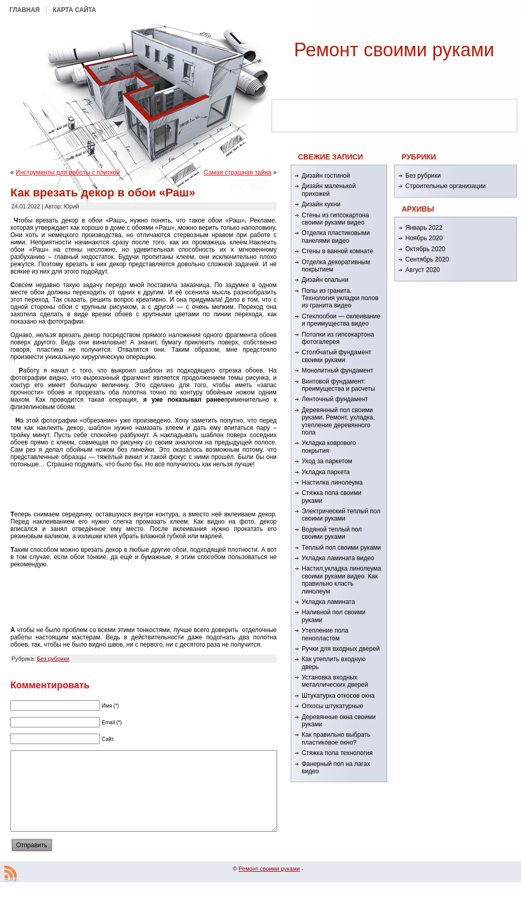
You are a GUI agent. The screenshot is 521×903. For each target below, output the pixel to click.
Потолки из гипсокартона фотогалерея (338, 338)
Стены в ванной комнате (337, 251)
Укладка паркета (326, 472)
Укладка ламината (328, 601)
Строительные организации (445, 186)
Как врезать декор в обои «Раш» (102, 192)
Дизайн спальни (325, 279)
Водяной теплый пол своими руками (332, 533)
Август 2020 (422, 270)
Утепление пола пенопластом (325, 634)
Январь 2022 (423, 227)
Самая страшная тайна (237, 172)
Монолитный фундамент (337, 370)
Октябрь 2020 (425, 249)
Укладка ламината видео (338, 558)
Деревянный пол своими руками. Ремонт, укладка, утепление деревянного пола (338, 421)
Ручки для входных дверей (341, 648)
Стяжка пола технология (337, 753)
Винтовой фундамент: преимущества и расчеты (338, 385)
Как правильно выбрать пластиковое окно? (336, 738)
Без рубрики (53, 658)
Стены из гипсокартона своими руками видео (335, 219)
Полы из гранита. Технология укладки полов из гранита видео (340, 298)
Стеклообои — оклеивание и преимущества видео (341, 320)
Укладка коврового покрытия (329, 446)
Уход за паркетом (327, 461)
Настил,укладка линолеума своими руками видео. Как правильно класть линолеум (341, 580)
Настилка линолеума (332, 482)
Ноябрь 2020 (424, 238)
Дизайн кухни (321, 204)
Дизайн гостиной (326, 175)
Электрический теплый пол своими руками (341, 515)
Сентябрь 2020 (427, 259)
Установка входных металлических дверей (335, 681)
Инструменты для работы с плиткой (68, 172)
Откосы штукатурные (332, 706)
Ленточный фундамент (335, 399)
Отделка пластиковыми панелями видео (336, 236)
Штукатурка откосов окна (338, 695)
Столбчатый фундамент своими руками (336, 356)
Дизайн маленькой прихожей (329, 189)
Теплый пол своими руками (341, 547)
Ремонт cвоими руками (394, 49)
